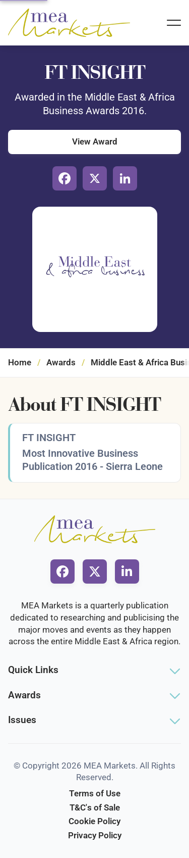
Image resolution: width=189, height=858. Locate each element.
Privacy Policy (94, 835)
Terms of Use (94, 793)
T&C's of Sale (95, 807)
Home (19, 362)
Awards (61, 362)
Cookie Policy (94, 821)
